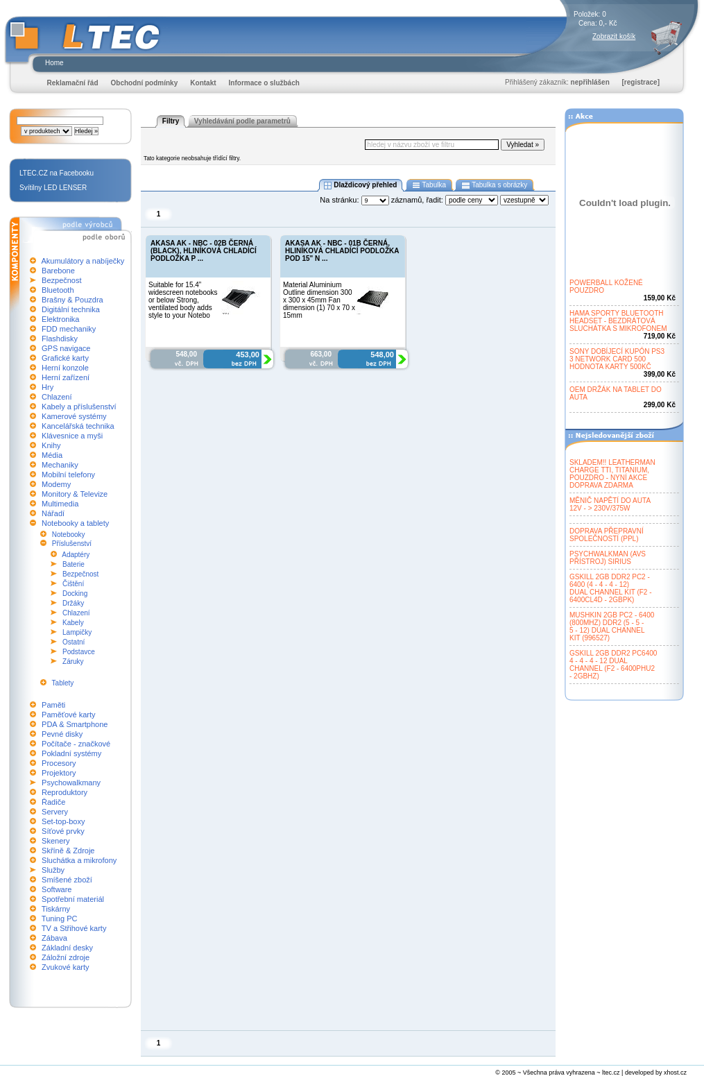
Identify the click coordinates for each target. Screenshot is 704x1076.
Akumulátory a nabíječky (82, 261)
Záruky (73, 661)
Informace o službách (264, 83)
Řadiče (53, 802)
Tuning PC (60, 918)
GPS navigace (66, 348)
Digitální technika (71, 309)
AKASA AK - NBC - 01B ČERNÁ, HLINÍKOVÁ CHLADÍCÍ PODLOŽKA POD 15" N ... (342, 250)
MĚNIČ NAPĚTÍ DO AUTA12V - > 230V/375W (610, 504)
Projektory (59, 773)
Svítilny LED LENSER (53, 187)
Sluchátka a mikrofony (79, 860)
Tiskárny (56, 909)
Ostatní (73, 642)
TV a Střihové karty (74, 928)
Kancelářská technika (78, 426)
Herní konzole (65, 368)
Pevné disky (62, 734)
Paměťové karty (69, 714)
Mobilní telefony (68, 474)
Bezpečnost (61, 280)
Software (56, 889)
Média (52, 455)
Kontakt (203, 83)
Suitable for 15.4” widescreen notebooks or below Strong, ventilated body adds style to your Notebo (183, 300)
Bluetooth (58, 290)
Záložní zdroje (65, 957)
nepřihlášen (590, 82)
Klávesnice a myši (72, 436)
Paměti (53, 705)
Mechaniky (60, 465)
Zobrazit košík (613, 36)
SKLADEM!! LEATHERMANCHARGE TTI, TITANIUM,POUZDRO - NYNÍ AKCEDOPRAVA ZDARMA (612, 474)
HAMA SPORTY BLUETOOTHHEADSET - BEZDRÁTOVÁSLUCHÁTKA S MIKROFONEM (618, 320)
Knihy (51, 445)
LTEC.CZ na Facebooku (56, 173)
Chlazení (56, 397)
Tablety (63, 683)
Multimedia (60, 503)
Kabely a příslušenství (79, 406)
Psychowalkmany (71, 782)
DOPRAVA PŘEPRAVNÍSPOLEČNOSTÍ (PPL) (606, 535)
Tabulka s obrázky (494, 185)
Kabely (73, 622)
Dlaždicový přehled (360, 185)
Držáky (73, 603)
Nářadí (53, 513)
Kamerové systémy (74, 416)
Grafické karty (65, 358)
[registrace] (641, 82)
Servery (55, 812)
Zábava (54, 938)
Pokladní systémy (71, 753)
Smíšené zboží (67, 880)
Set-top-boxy (63, 821)
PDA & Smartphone (75, 724)
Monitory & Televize (75, 494)
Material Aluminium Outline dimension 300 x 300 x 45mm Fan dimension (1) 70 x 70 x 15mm (319, 300)
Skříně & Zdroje (68, 850)
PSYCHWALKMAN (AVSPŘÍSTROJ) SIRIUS (607, 557)
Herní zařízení (65, 377)
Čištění (73, 584)
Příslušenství (72, 543)
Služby (53, 870)
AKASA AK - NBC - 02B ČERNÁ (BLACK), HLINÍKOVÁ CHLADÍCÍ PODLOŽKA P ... (204, 250)
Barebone (58, 270)
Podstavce (78, 652)
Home (54, 63)
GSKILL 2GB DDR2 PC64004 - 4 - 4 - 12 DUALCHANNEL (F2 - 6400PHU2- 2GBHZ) (613, 664)
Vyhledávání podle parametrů (242, 121)
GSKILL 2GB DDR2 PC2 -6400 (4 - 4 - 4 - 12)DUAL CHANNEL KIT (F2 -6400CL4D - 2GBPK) (610, 588)
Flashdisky (60, 338)
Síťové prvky (63, 831)
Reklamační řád (72, 83)
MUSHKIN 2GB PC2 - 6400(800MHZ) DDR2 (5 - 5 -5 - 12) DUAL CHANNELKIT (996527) (611, 626)
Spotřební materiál (73, 899)
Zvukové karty (65, 967)
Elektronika (60, 319)
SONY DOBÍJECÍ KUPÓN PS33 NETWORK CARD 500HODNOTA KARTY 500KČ (616, 359)
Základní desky (67, 947)
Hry (47, 387)
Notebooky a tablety (75, 523)
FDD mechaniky (69, 329)
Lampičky (77, 632)
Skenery (55, 841)
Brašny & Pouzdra (72, 300)
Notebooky (68, 534)
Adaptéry (75, 554)
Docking (74, 593)
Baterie (73, 564)
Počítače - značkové (76, 744)
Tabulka (429, 185)
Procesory (59, 763)
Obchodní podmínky (144, 83)
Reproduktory (64, 792)
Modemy (56, 484)
